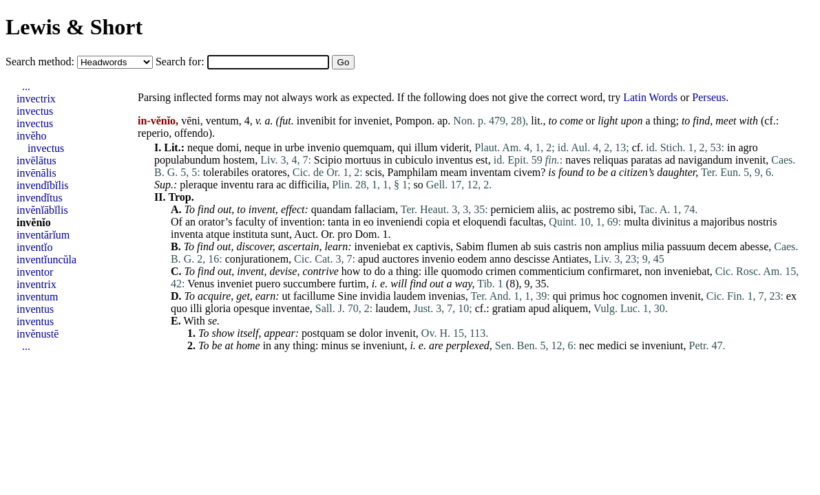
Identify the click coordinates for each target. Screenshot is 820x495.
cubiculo (414, 160)
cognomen (645, 296)
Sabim (470, 246)
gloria (218, 308)
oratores (269, 172)
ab (526, 246)
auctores (400, 259)
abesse (753, 246)
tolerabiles (226, 172)
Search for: (181, 61)
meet (725, 120)
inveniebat (378, 246)
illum (426, 147)
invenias (446, 296)
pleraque (199, 184)
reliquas (611, 160)
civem (527, 172)
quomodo (462, 271)
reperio (153, 133)
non (593, 246)
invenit (750, 160)
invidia (375, 296)
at (229, 345)
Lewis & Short (74, 26)
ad (670, 160)
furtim (352, 283)
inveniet (372, 120)
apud (368, 259)
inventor (35, 272)
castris (568, 246)
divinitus (671, 222)
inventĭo (34, 247)
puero (267, 283)
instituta (251, 234)
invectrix (36, 98)
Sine (347, 296)
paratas (646, 160)
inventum (37, 296)
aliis (547, 209)
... (26, 86)
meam (454, 172)
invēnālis (36, 173)
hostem (239, 160)
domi (227, 147)
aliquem (571, 308)
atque (218, 234)
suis (542, 246)
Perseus (709, 97)
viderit (455, 147)
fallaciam (375, 209)
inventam (491, 172)
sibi (625, 209)
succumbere (309, 283)
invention (301, 222)
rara (264, 184)
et (456, 222)
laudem (409, 296)
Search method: (41, 61)
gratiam (509, 308)
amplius (621, 246)
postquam (323, 333)
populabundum (187, 160)
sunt (280, 234)
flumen (502, 246)
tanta (338, 222)
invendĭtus (40, 198)
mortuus (363, 160)
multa (636, 222)
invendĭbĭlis (43, 185)
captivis (433, 246)
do (380, 271)
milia (653, 246)
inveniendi (400, 222)
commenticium (552, 271)
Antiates (570, 259)
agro (747, 147)
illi (196, 308)
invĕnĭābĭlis (42, 210)
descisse (531, 259)
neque (200, 147)
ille (431, 271)
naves (577, 160)
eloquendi (485, 222)
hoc (611, 296)
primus (584, 296)
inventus (454, 160)
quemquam (367, 147)
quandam (331, 209)
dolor (371, 333)
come (571, 120)
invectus (35, 111)
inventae (291, 308)
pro (344, 234)
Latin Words (650, 97)
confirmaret (614, 271)
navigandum (705, 160)
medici (612, 345)
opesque (251, 308)
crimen (500, 271)
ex (408, 246)
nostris (762, 222)
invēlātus (36, 160)
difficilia (307, 184)
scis (374, 172)
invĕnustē (38, 334)
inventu (236, 184)
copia (437, 222)
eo (369, 222)
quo (179, 308)
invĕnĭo (34, 222)
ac (281, 184)
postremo (594, 209)
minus (335, 345)
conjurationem (256, 259)
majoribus (723, 222)
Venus (200, 283)
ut (286, 296)
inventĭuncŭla (46, 259)
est (482, 160)
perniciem (513, 209)
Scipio (328, 160)
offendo (191, 133)
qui (404, 147)
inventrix (36, 284)
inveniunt (383, 345)
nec (586, 345)
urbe (294, 147)
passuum (686, 246)
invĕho (32, 136)
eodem (472, 259)
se (212, 321)
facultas (526, 222)
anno (500, 259)
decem (722, 246)
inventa (187, 234)
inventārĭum (43, 235)
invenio (323, 147)
